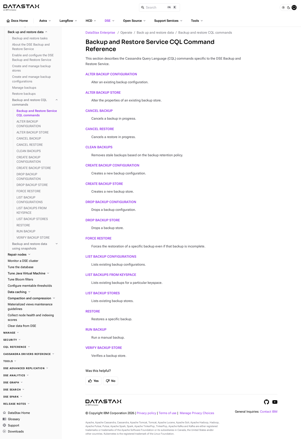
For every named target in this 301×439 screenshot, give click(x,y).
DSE (110, 21)
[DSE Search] (31, 389)
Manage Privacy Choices (197, 413)
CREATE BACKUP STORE (104, 184)
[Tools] (31, 361)
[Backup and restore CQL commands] (35, 102)
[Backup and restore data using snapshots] (35, 246)
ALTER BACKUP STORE (103, 93)
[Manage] (31, 332)
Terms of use (167, 413)
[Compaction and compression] (33, 298)
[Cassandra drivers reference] (31, 354)
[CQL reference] (31, 347)
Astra (45, 21)
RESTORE (92, 311)
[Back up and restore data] (33, 32)
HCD (91, 21)
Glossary (11, 419)
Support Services (168, 21)
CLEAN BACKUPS (98, 147)
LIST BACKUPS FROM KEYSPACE (110, 275)
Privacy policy (146, 413)
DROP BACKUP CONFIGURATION (110, 202)
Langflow (69, 21)
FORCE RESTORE (98, 238)
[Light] (283, 7)
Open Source (134, 21)
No (110, 381)
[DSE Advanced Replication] (31, 368)
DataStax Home (16, 413)
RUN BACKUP (95, 329)
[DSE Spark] (31, 396)
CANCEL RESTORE (99, 129)
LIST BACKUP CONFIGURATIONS (110, 257)
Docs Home (17, 21)
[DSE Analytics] (31, 375)
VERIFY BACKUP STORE (103, 348)
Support (11, 425)
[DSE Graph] (31, 382)
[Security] (31, 339)
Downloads (13, 431)
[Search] (159, 7)
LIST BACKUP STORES (102, 293)
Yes (93, 381)
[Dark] (288, 7)
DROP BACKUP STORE (102, 220)
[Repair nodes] (33, 255)
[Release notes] (31, 403)
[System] (294, 7)
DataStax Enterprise (100, 33)
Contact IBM (268, 411)
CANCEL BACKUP (99, 111)
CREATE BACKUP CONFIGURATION (112, 165)
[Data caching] (33, 292)
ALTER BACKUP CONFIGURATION (111, 74)
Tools (197, 21)
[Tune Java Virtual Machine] (33, 273)
